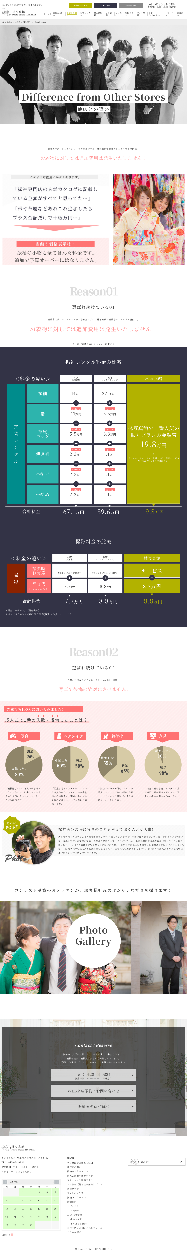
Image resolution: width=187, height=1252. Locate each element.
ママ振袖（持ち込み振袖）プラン (85, 1184)
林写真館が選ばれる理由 (80, 1162)
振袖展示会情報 (80, 5)
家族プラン (73, 1188)
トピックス (73, 1206)
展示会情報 (76, 1214)
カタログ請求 (131, 5)
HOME (71, 1158)
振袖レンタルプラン (77, 1171)
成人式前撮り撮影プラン (80, 1175)
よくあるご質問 (78, 1223)
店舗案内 (72, 1201)
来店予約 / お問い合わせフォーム (85, 1227)
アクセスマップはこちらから (17, 1171)
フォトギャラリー (76, 1193)
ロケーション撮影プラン (80, 1180)
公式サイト (146, 1161)
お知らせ (75, 1210)
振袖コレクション (76, 1197)
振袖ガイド (76, 1219)
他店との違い (74, 1166)
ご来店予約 (105, 5)
